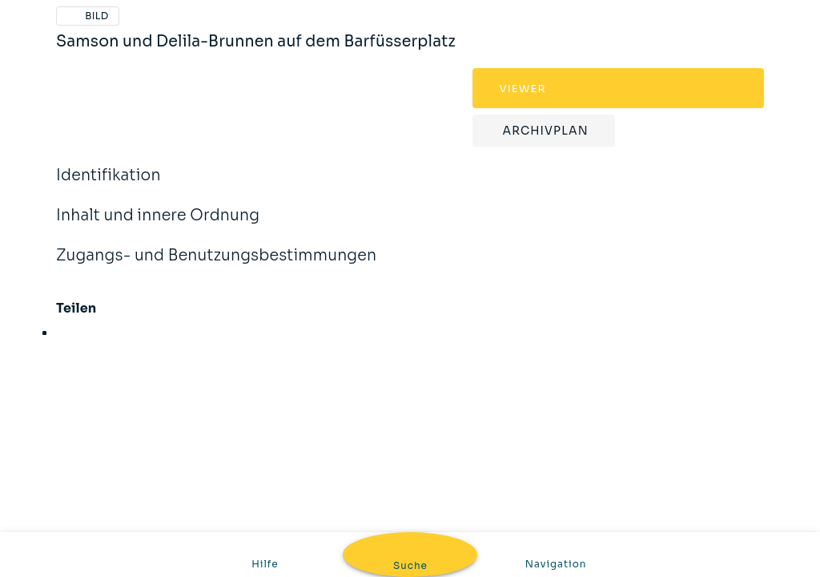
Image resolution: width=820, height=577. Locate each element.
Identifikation (108, 186)
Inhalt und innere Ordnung (157, 226)
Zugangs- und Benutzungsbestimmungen (216, 266)
